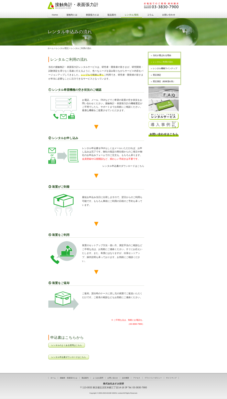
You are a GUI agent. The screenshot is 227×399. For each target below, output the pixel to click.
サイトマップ (171, 378)
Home (55, 14)
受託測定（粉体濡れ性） (164, 81)
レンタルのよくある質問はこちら (66, 345)
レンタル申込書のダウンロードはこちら (123, 166)
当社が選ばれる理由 (162, 55)
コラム (150, 14)
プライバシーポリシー (153, 378)
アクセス (136, 378)
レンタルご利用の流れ (81, 48)
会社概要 (125, 378)
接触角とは (71, 14)
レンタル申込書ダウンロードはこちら (68, 357)
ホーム (51, 48)
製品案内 (111, 14)
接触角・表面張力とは (68, 378)
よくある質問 (98, 378)
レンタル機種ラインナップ (165, 68)
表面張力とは (92, 14)
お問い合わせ (168, 14)
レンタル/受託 (132, 14)
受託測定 (157, 75)
